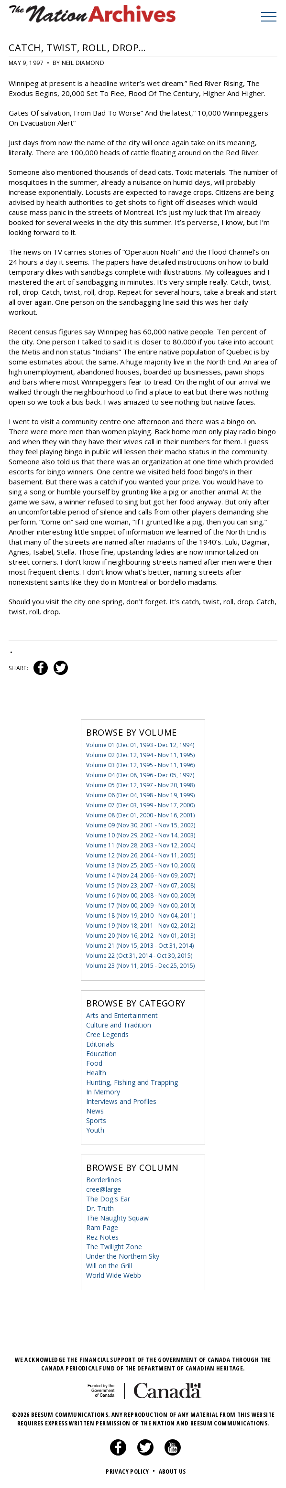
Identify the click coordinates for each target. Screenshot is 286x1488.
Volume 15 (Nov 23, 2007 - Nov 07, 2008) (140, 885)
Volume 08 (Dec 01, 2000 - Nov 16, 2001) (140, 815)
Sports (96, 1120)
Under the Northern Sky (122, 1256)
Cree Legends (107, 1034)
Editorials (100, 1044)
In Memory (103, 1091)
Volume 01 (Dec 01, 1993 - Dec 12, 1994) (140, 745)
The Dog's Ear (108, 1198)
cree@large (103, 1189)
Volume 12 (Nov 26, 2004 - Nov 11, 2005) (140, 855)
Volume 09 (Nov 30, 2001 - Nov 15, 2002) (140, 825)
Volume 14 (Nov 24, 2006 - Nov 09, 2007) (140, 875)
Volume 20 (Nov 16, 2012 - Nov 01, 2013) (140, 935)
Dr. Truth (100, 1208)
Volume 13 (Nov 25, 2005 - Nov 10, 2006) (140, 865)
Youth (95, 1130)
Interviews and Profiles (121, 1101)
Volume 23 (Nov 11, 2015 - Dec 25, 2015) (140, 966)
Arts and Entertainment (122, 1015)
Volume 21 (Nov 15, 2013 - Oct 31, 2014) (140, 946)
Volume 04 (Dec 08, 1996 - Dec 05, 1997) (140, 775)
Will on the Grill (109, 1265)
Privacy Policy (131, 1471)
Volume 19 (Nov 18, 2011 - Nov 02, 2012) (140, 925)
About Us (172, 1471)
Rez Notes (102, 1237)
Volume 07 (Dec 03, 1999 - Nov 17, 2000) (140, 805)
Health (96, 1072)
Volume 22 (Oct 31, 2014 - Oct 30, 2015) (139, 956)
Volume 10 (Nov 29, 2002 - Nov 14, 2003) (140, 835)
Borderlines (103, 1179)
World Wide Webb (113, 1275)
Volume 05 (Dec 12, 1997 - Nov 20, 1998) (140, 785)
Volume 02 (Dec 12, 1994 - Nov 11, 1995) (140, 755)
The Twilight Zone (114, 1246)
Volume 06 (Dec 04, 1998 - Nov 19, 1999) (140, 795)
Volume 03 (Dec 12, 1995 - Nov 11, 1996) (140, 765)
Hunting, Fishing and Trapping (132, 1082)
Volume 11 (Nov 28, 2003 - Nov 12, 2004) (140, 845)
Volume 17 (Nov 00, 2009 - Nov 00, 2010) (140, 905)
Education (101, 1053)
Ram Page (102, 1227)
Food (94, 1063)
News (95, 1110)
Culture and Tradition (118, 1024)
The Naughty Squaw (117, 1217)
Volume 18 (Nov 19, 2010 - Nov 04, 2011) (140, 915)
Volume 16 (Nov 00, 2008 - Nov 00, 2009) (140, 895)
